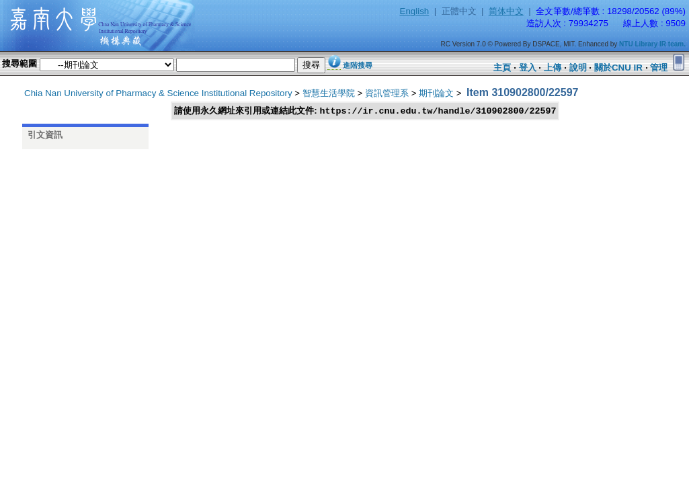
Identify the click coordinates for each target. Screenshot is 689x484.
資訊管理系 (387, 93)
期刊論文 (436, 93)
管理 (658, 68)
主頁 (502, 68)
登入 (527, 68)
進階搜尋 (357, 65)
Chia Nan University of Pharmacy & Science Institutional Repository (158, 93)
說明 (578, 68)
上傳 (552, 68)
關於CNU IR (618, 68)
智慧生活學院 (328, 93)
